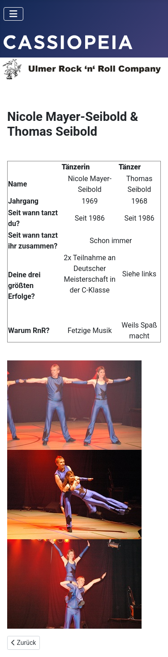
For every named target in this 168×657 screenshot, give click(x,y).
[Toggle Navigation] (13, 14)
